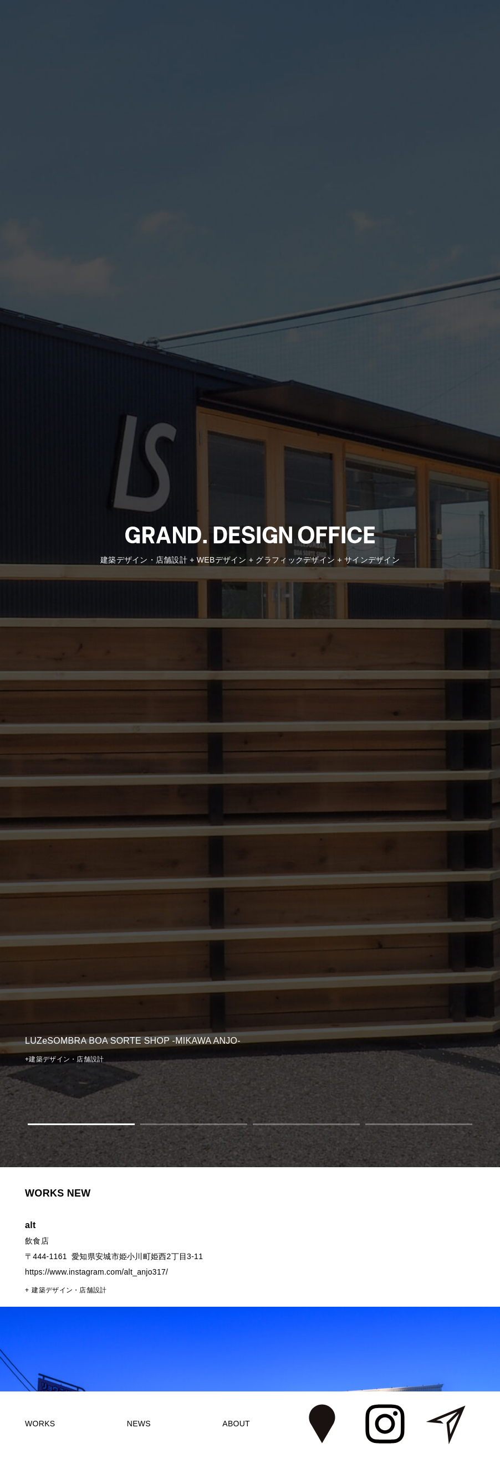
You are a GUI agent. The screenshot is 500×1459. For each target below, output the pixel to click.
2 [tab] (193, 1124)
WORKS (40, 1423)
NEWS (139, 1423)
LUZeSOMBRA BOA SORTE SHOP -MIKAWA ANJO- (133, 1040)
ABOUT (236, 1423)
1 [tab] (81, 1124)
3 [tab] (306, 1124)
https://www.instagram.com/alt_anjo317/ (96, 1271)
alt (30, 1225)
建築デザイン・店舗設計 (69, 1290)
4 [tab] (418, 1124)
